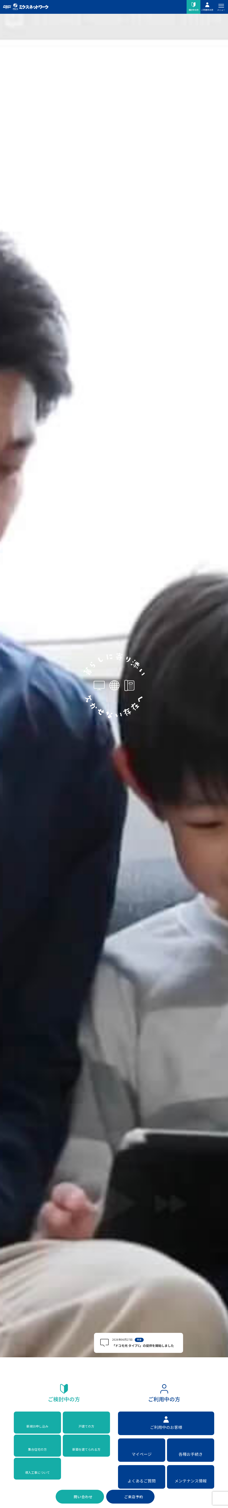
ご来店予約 (133, 1496)
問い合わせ (83, 1496)
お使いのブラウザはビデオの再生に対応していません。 (114, 754)
